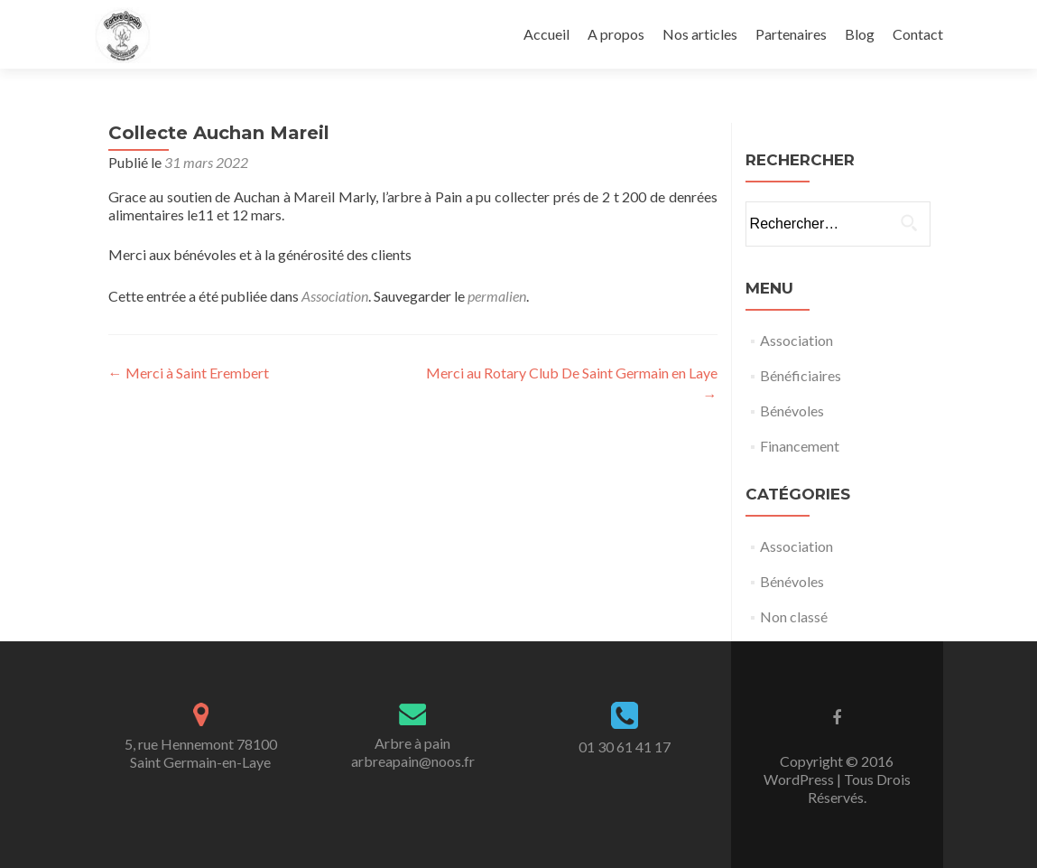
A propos (616, 33)
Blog (860, 33)
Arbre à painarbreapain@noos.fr (413, 752)
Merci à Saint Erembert (188, 372)
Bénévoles (792, 410)
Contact (918, 33)
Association (334, 295)
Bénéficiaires (800, 375)
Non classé (794, 616)
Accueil (546, 33)
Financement (799, 445)
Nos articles (699, 33)
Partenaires (791, 33)
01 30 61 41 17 (625, 746)
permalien (497, 295)
